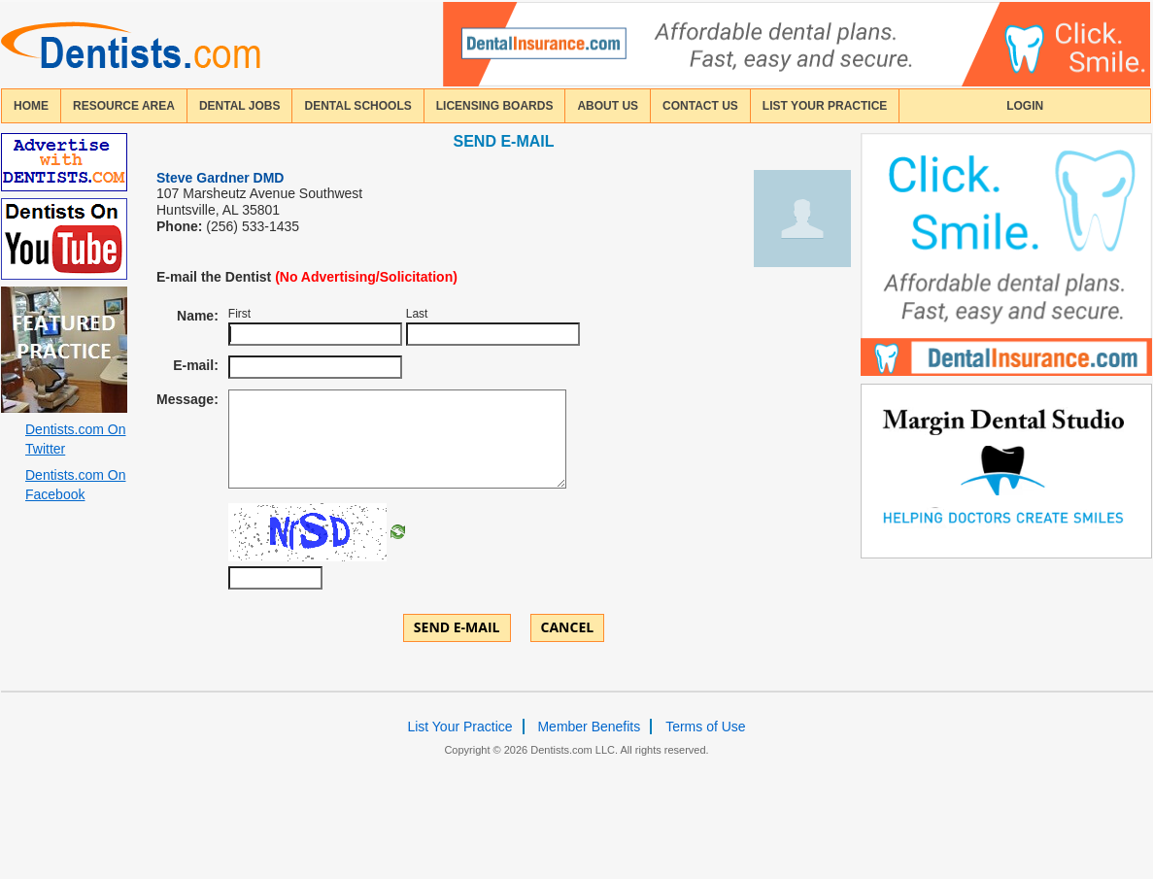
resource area (124, 106)
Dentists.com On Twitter (75, 439)
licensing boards (495, 106)
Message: (187, 399)
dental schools (357, 106)
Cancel (567, 627)
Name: (198, 315)
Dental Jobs (240, 106)
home (31, 106)
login (1024, 106)
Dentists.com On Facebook (75, 484)
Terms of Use (705, 726)
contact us (700, 106)
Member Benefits (588, 726)
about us (607, 106)
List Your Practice (825, 106)
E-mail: (196, 365)
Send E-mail (457, 627)
